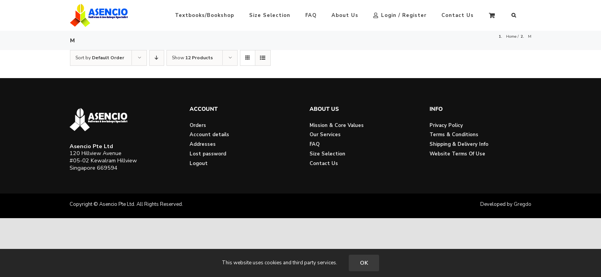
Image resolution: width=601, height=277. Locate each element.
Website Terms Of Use (457, 153)
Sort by (99, 58)
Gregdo (522, 204)
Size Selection (327, 153)
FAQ (315, 144)
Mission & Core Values (337, 125)
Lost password (208, 153)
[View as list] (262, 57)
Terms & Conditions (454, 134)
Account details (209, 134)
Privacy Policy (446, 125)
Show (192, 58)
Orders (198, 125)
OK (364, 263)
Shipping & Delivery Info (459, 144)
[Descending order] (156, 58)
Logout (199, 163)
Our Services (325, 134)
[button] (528, 15)
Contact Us (324, 163)
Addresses (203, 144)
